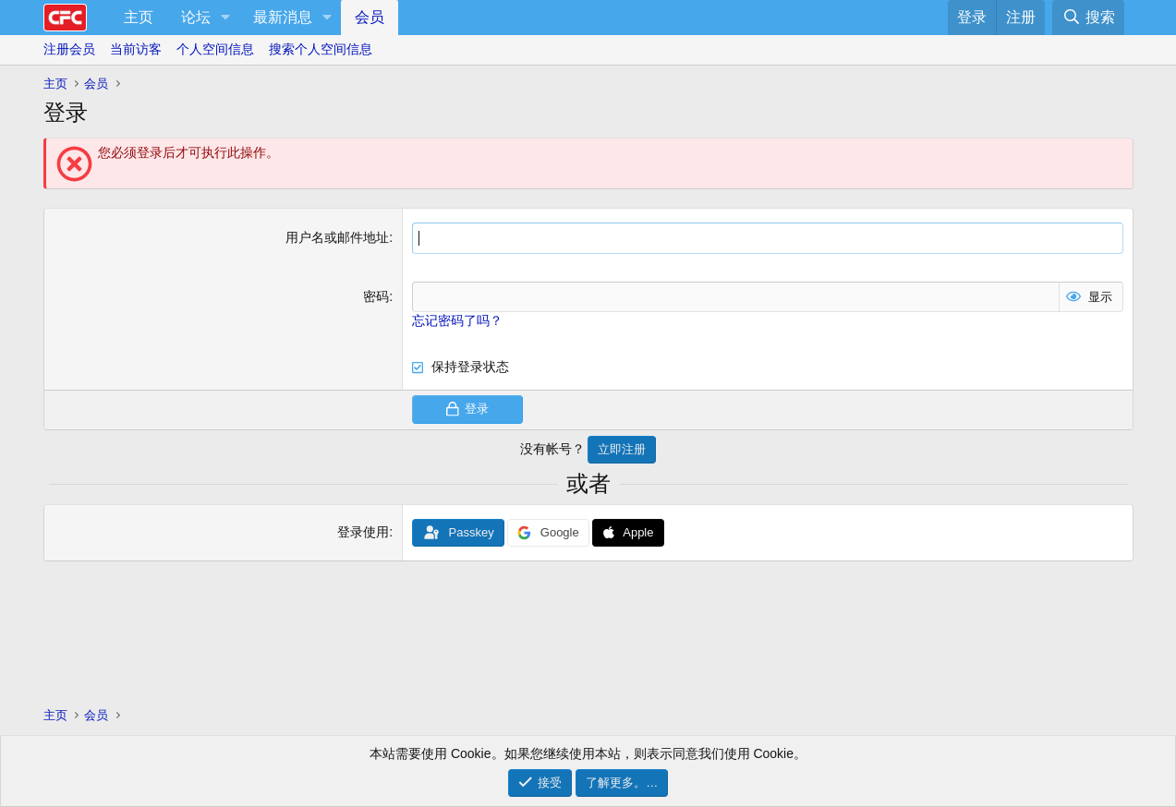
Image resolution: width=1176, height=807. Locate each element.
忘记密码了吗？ (457, 320)
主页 (138, 17)
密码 (376, 296)
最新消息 (282, 17)
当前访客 (136, 49)
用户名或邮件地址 (337, 237)
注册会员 (69, 49)
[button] (225, 17)
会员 (369, 17)
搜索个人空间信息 (320, 49)
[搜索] (1087, 17)
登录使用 (363, 531)
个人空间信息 (215, 49)
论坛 (196, 17)
